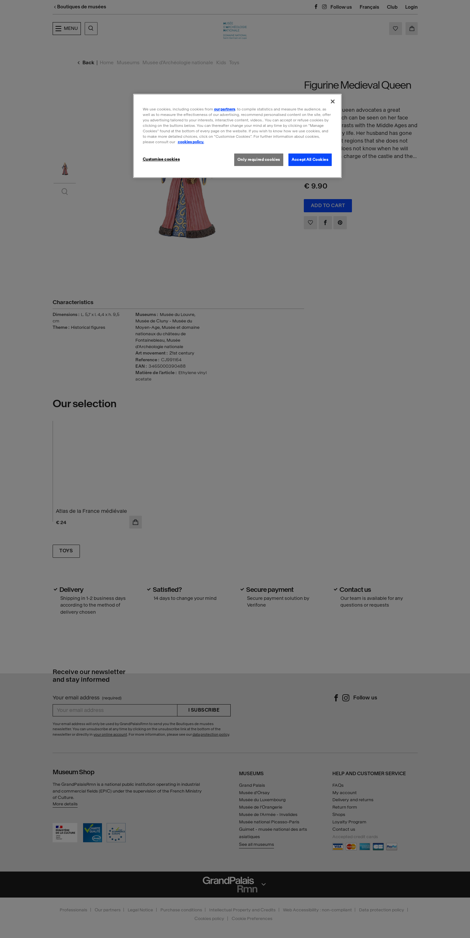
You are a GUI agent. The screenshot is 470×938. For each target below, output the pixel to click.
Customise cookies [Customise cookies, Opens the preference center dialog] (161, 159)
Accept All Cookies (310, 160)
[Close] (333, 101)
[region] (237, 136)
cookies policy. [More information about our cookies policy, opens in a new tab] (191, 142)
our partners (224, 109)
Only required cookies (258, 160)
